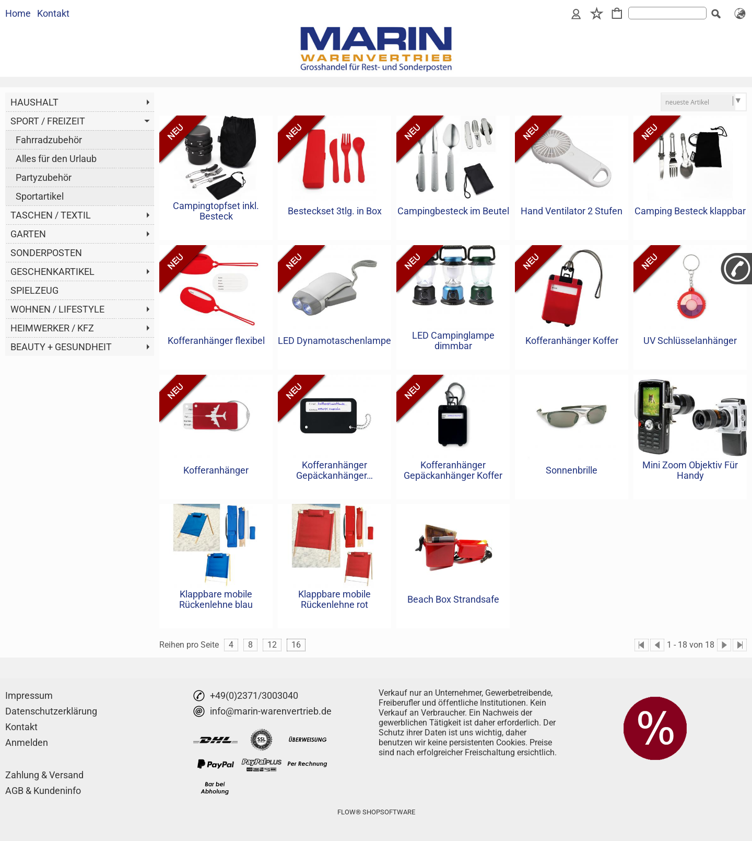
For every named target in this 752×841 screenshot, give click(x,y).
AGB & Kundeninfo (43, 790)
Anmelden (26, 742)
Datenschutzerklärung (51, 711)
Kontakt (53, 13)
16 (296, 645)
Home (18, 13)
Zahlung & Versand (44, 774)
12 (272, 645)
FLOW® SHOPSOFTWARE (376, 812)
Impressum (29, 695)
